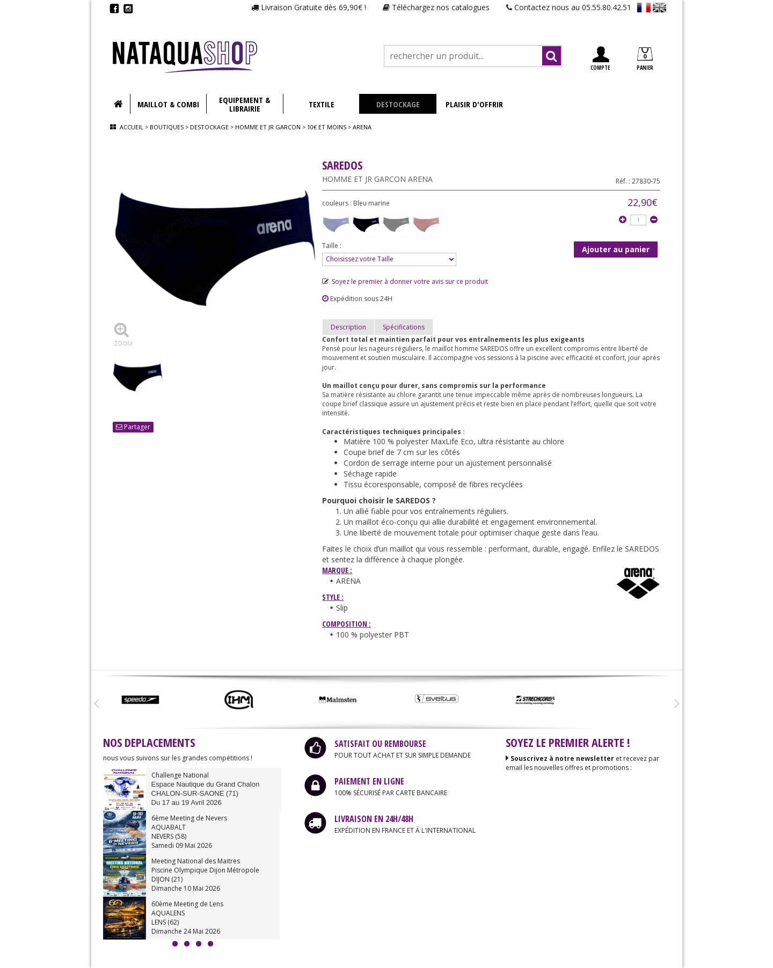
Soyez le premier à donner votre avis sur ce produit (405, 281)
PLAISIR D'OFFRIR (474, 104)
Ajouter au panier (616, 249)
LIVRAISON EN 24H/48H (373, 819)
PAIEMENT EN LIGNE (369, 781)
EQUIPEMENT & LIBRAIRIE (244, 104)
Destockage (209, 127)
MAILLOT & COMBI (168, 104)
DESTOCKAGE (398, 104)
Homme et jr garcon (268, 127)
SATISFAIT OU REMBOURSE (380, 744)
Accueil (131, 127)
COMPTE (600, 59)
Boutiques (167, 127)
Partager (133, 426)
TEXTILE (321, 104)
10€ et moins (326, 127)
